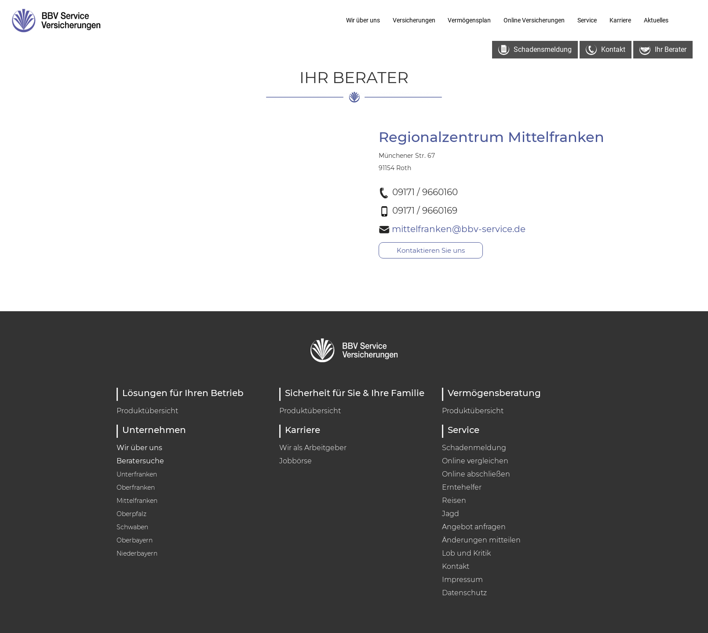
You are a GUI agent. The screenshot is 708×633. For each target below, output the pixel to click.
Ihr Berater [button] (662, 50)
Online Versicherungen (534, 20)
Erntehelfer (462, 487)
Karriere (620, 20)
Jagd (450, 513)
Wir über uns (363, 20)
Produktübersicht (147, 411)
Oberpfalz (131, 514)
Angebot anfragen (474, 527)
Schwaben (132, 527)
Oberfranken (136, 487)
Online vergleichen (475, 461)
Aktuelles (656, 20)
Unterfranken (137, 474)
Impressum (462, 579)
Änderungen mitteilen (481, 540)
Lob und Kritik (466, 553)
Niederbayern (137, 553)
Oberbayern (135, 540)
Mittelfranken (137, 501)
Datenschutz (464, 593)
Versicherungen (414, 20)
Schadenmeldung (474, 448)
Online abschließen (476, 474)
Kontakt (455, 566)
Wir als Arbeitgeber (313, 448)
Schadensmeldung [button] (535, 50)
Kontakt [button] (605, 50)
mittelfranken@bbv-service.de (476, 228)
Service (587, 20)
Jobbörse (295, 461)
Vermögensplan (469, 20)
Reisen (454, 500)
